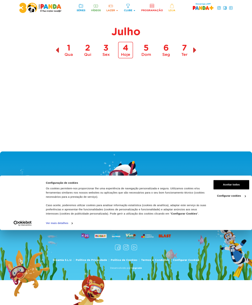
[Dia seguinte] (195, 50)
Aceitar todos (222, 255)
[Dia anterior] (57, 50)
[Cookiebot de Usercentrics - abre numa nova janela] (22, 298)
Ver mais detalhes (57, 298)
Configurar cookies (222, 266)
